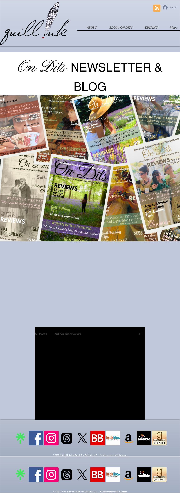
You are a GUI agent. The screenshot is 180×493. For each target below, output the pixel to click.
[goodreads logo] (159, 438)
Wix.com (123, 455)
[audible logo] (144, 438)
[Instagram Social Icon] (51, 438)
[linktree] (20, 438)
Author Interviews (67, 334)
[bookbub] (97, 438)
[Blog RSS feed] (156, 8)
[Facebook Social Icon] (36, 438)
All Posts (41, 334)
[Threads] (67, 438)
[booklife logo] (113, 438)
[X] (82, 438)
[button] (140, 334)
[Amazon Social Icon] (128, 438)
